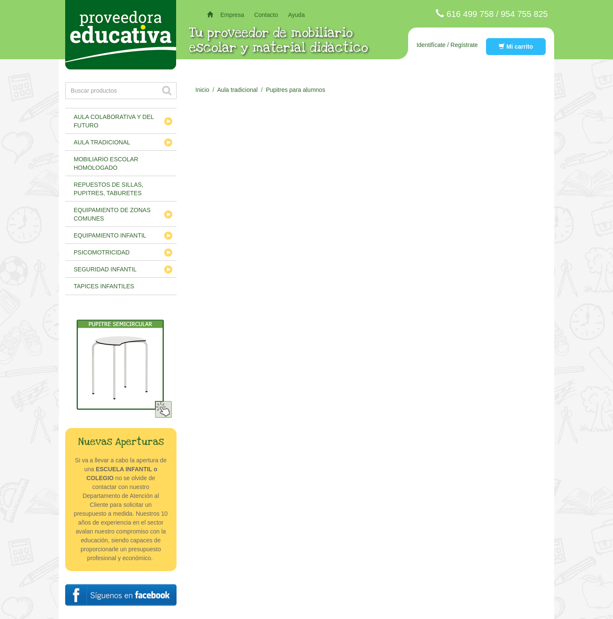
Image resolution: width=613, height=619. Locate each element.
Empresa (232, 14)
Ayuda (296, 14)
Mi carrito (516, 46)
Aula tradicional (102, 142)
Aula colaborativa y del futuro (114, 121)
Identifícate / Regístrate (447, 44)
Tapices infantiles (104, 286)
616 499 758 (470, 14)
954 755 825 (524, 14)
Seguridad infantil (105, 269)
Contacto (266, 14)
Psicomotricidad (102, 252)
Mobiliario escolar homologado (106, 163)
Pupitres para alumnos (295, 89)
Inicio (203, 89)
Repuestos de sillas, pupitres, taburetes (109, 188)
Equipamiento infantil (110, 235)
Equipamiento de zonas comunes (112, 214)
